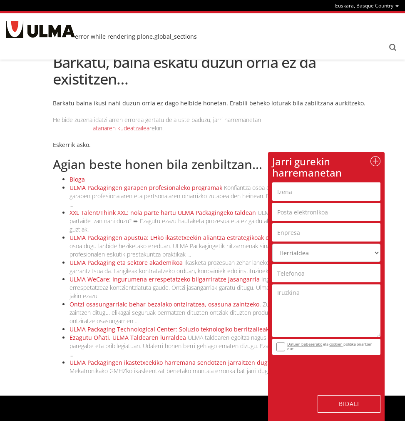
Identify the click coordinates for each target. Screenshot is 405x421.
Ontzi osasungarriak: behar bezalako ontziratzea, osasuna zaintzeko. (165, 304)
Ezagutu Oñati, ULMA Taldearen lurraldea (128, 337)
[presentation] (322, 370)
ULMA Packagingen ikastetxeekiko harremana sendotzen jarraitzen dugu (170, 362)
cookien (336, 344)
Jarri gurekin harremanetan (307, 166)
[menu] (367, 5)
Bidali (349, 404)
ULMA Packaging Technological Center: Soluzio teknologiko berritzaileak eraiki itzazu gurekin (198, 329)
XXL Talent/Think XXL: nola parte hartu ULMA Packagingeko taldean (163, 213)
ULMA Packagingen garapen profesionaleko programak (146, 188)
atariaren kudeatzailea (121, 128)
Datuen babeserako (304, 344)
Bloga (77, 179)
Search (392, 47)
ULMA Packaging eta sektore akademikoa (126, 263)
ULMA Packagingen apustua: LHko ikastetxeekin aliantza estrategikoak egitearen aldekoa (193, 238)
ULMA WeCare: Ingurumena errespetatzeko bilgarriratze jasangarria (165, 279)
